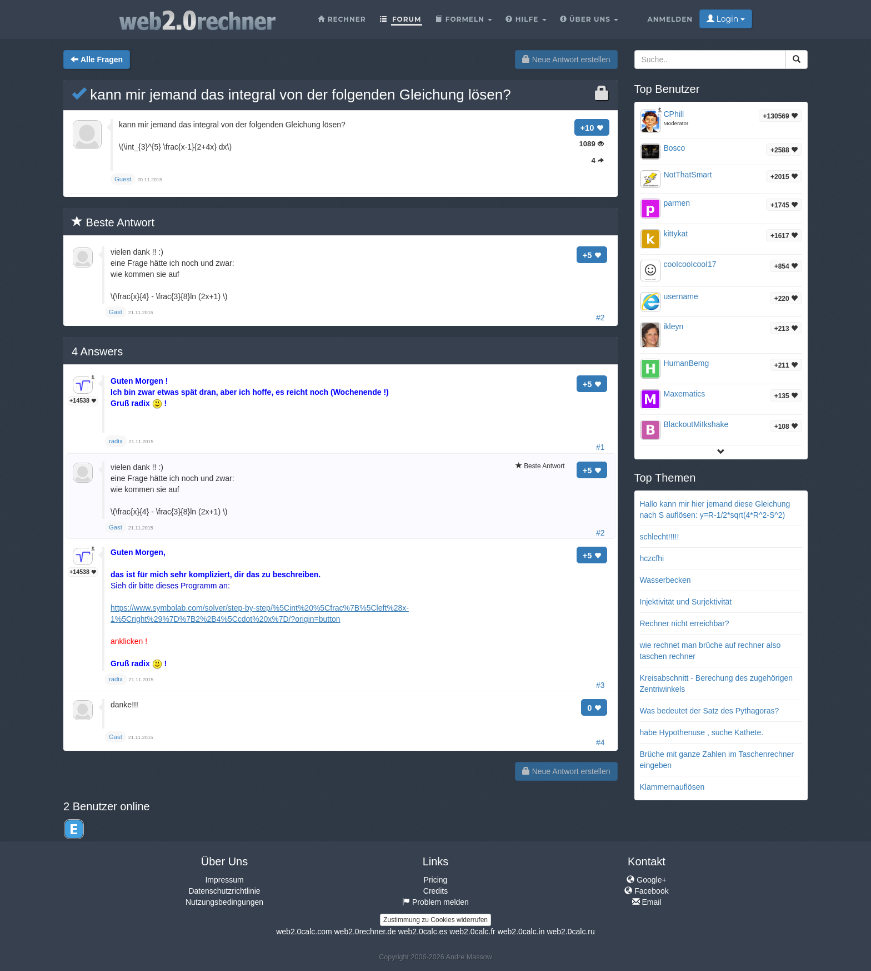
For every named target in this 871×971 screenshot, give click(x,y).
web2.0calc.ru (570, 931)
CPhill (674, 114)
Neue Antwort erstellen (566, 59)
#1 (600, 447)
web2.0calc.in (521, 931)
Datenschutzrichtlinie (224, 890)
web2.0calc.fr (472, 931)
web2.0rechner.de (365, 931)
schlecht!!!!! (659, 536)
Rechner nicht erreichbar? (684, 623)
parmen (677, 203)
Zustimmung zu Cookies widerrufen (435, 920)
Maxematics (684, 393)
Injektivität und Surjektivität (686, 601)
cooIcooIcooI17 (690, 264)
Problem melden (435, 902)
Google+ (646, 879)
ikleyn (674, 326)
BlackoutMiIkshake (696, 424)
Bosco (674, 147)
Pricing (436, 879)
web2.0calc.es (423, 931)
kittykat (676, 233)
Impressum (224, 879)
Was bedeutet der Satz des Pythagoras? (709, 710)
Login (726, 19)
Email (647, 902)
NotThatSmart (688, 174)
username (681, 296)
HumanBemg (686, 363)
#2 (600, 317)
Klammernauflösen (672, 786)
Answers (97, 351)
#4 (600, 742)
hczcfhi (652, 558)
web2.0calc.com (304, 931)
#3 (600, 685)
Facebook (646, 890)
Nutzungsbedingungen (224, 902)
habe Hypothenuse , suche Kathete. (702, 732)
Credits (435, 890)
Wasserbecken (665, 580)
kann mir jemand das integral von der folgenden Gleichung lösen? (291, 94)
